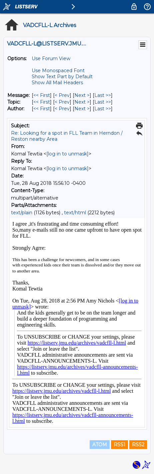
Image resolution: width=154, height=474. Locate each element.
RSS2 (138, 445)
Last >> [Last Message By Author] (102, 109)
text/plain (21, 213)
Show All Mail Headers (57, 83)
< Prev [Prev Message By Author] (62, 109)
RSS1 (119, 445)
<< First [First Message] (41, 95)
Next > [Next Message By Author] (82, 109)
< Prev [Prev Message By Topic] (62, 102)
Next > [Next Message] (82, 95)
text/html (75, 213)
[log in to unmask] (67, 154)
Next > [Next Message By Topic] (82, 102)
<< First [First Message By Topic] (41, 102)
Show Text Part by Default (62, 77)
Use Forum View (51, 58)
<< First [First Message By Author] (41, 109)
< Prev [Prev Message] (62, 95)
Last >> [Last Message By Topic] (102, 102)
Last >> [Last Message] (102, 95)
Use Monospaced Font (58, 71)
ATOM (99, 445)
